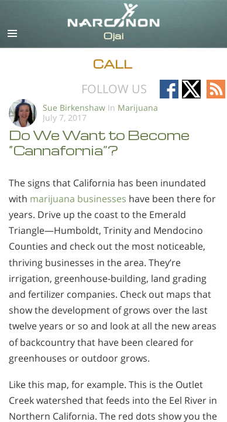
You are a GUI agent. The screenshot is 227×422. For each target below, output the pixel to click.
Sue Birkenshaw (74, 107)
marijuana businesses (78, 198)
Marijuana (138, 107)
